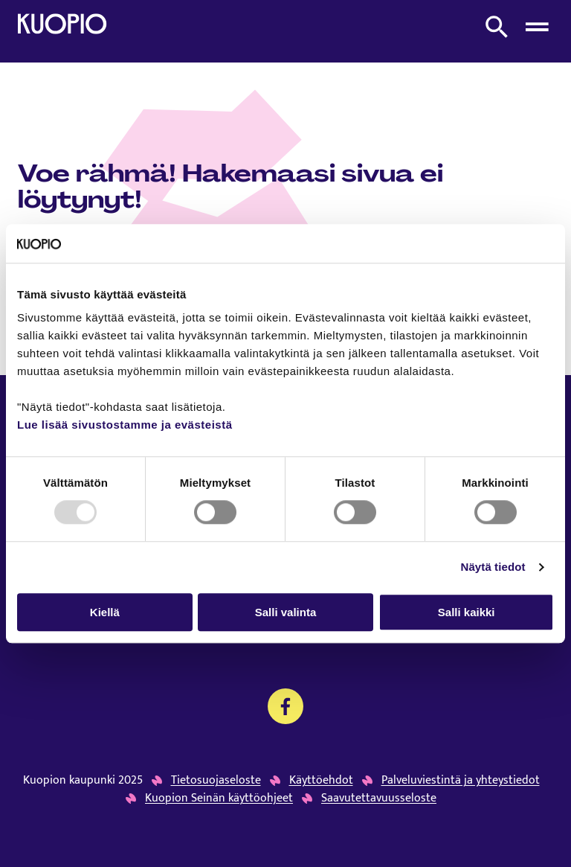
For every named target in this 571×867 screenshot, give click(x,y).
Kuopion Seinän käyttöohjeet (219, 798)
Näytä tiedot (493, 566)
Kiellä (105, 612)
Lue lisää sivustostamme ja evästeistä (124, 425)
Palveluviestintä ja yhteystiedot (460, 781)
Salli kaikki (466, 612)
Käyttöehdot (321, 781)
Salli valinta (286, 612)
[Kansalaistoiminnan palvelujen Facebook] (285, 706)
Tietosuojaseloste (216, 781)
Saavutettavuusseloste (378, 798)
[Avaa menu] (536, 26)
